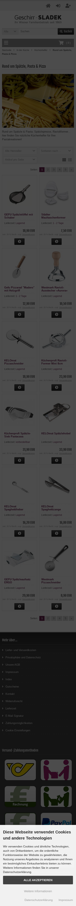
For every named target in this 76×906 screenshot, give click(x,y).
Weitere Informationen (38, 891)
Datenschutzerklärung (39, 900)
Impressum (66, 900)
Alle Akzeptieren (38, 880)
